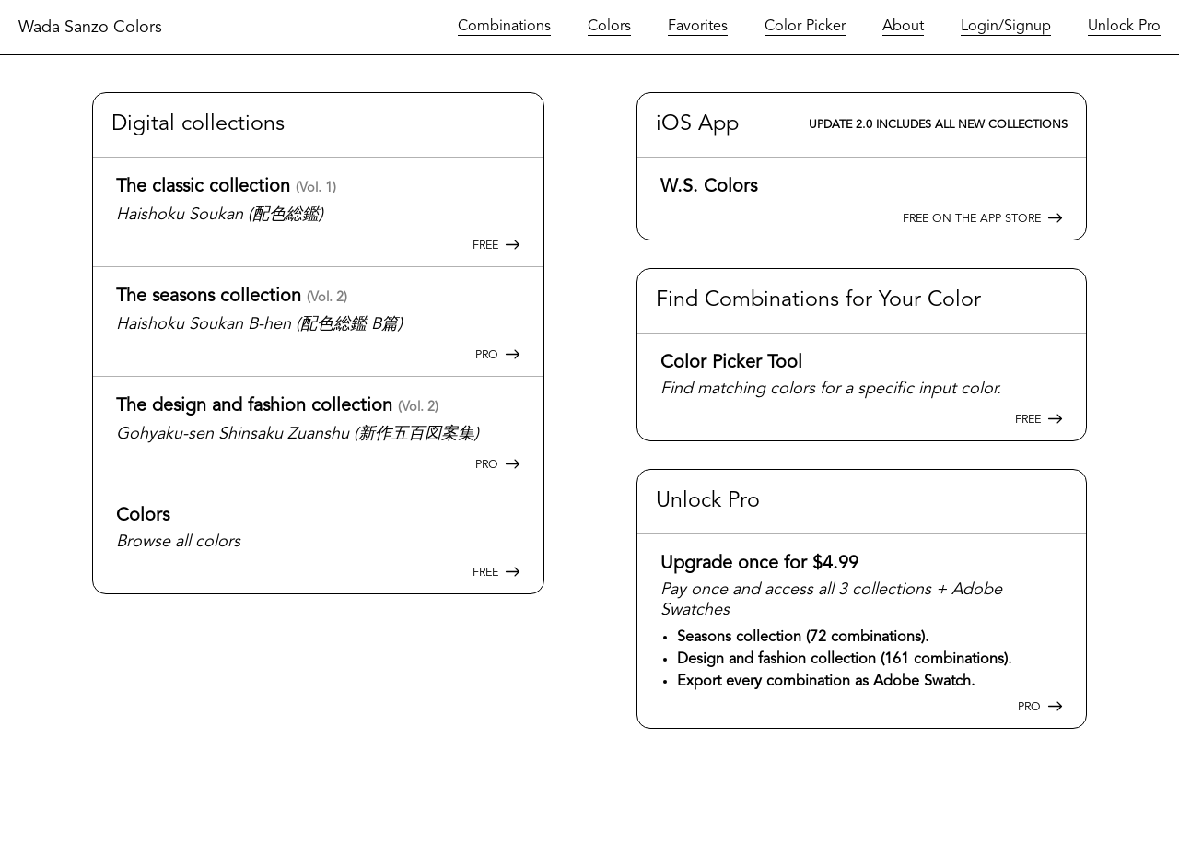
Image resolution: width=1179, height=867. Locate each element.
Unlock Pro (1124, 26)
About (903, 26)
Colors (609, 26)
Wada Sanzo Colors (90, 27)
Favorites (698, 26)
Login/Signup (1006, 26)
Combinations (504, 26)
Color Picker (805, 26)
